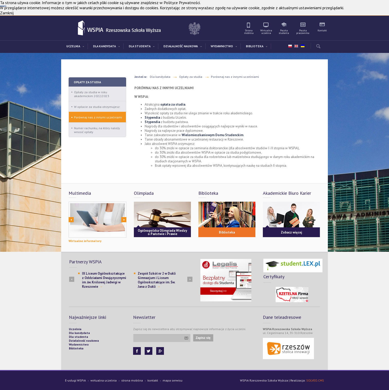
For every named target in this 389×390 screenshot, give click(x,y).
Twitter (148, 351)
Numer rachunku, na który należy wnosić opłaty (97, 130)
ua (302, 45)
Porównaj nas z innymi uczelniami (98, 117)
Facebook (137, 351)
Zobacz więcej (291, 232)
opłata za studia (172, 104)
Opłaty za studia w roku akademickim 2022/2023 (91, 94)
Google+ (160, 351)
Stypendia (152, 117)
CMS (321, 380)
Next (123, 219)
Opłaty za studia (87, 82)
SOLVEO (311, 380)
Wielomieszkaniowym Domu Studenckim (212, 135)
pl (290, 46)
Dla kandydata (160, 77)
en (296, 46)
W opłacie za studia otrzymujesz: (97, 107)
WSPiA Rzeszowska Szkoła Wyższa (81, 28)
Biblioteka (227, 232)
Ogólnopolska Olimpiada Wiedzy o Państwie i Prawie (162, 232)
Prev (71, 219)
